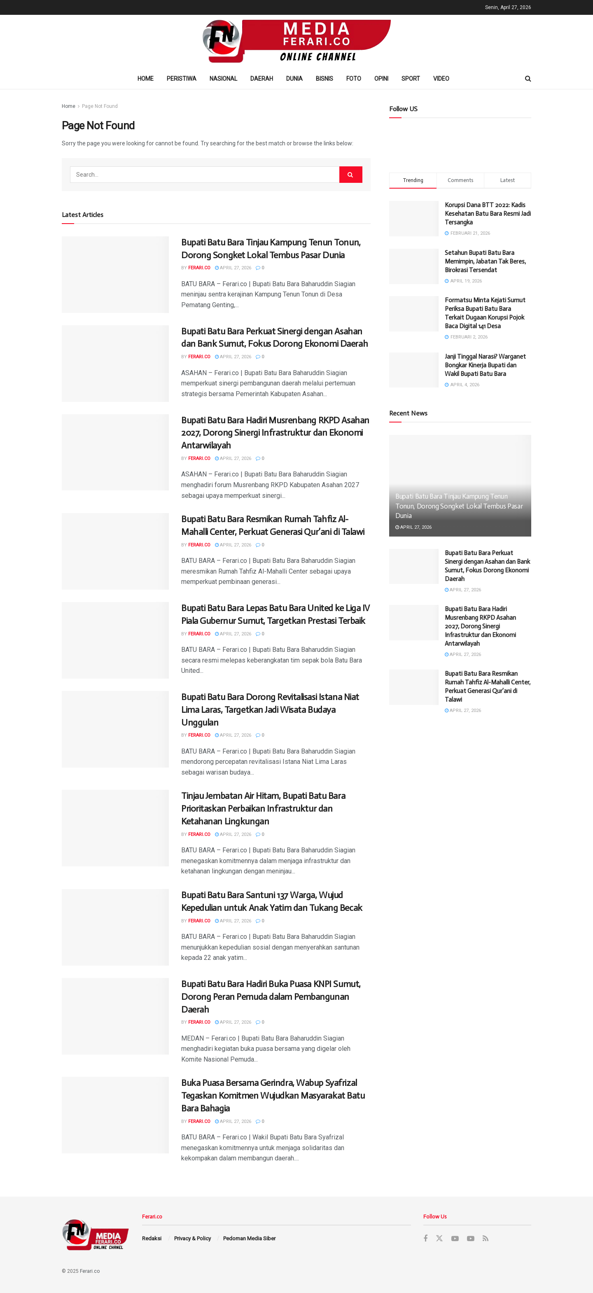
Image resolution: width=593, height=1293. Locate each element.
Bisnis (324, 78)
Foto (353, 78)
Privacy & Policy (192, 1238)
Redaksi (151, 1238)
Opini (381, 78)
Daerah (261, 78)
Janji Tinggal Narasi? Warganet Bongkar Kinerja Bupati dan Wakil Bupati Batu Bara (485, 365)
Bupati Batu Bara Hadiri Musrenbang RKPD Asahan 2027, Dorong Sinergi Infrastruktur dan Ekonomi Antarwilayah (275, 433)
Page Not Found (100, 106)
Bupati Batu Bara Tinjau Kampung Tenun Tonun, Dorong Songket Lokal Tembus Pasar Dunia (459, 506)
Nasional (223, 78)
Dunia (294, 78)
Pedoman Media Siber (249, 1238)
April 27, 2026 (233, 268)
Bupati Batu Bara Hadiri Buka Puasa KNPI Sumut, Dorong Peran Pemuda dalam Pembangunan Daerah (271, 996)
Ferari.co (199, 268)
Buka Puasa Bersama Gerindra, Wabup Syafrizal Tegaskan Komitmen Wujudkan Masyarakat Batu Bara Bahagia (273, 1095)
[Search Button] (350, 174)
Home (146, 78)
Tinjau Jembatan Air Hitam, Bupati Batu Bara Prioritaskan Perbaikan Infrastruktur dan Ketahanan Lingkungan (263, 808)
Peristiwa (181, 78)
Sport (411, 78)
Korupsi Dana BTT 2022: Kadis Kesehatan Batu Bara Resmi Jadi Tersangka (488, 213)
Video (441, 78)
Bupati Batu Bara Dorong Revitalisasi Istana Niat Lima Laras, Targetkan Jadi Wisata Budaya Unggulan (270, 709)
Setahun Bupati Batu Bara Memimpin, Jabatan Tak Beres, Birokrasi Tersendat (485, 261)
